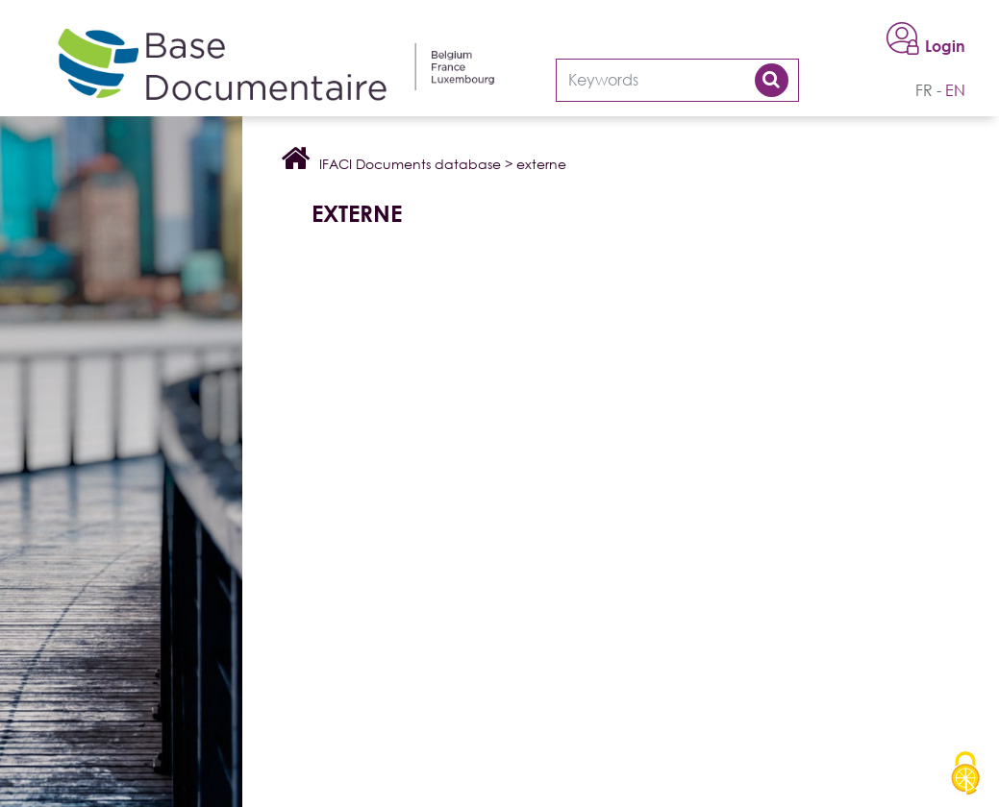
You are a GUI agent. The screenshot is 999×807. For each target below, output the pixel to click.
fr (924, 90)
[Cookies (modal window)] (965, 774)
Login (945, 46)
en (955, 90)
